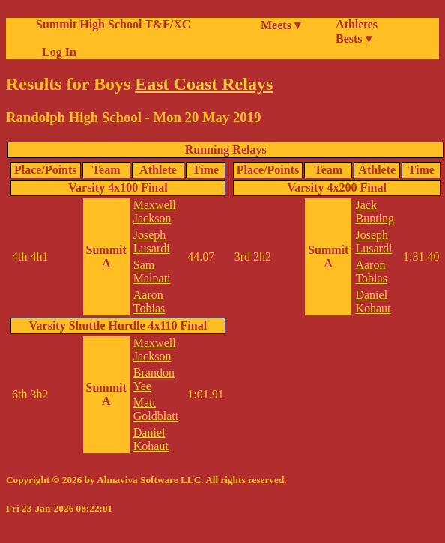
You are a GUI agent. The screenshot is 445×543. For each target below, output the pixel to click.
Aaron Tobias (149, 301)
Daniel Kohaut (151, 439)
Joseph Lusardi (151, 241)
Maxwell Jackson (154, 211)
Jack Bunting (374, 211)
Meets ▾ (280, 25)
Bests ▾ (354, 38)
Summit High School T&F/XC (113, 24)
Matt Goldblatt (155, 409)
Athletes (357, 24)
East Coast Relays (204, 84)
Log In (56, 52)
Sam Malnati (152, 271)
